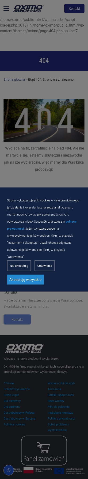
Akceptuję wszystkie (25, 280)
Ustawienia (44, 265)
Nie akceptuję (19, 265)
